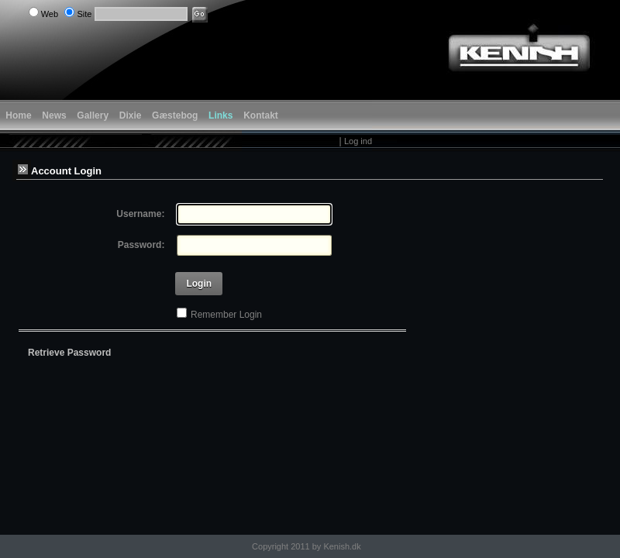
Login (199, 283)
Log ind (358, 141)
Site (84, 14)
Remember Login (226, 314)
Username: (140, 213)
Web (49, 14)
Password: (141, 244)
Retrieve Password (69, 352)
